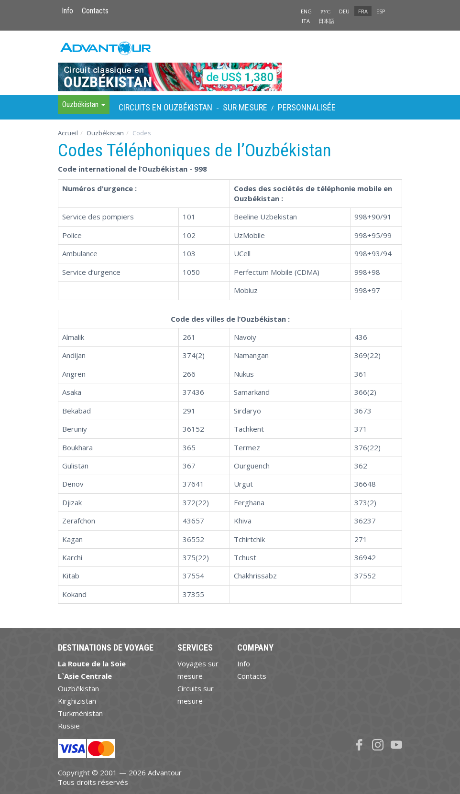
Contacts (95, 10)
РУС (325, 11)
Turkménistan (80, 713)
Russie (69, 725)
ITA (306, 20)
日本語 (326, 20)
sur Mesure (245, 107)
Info (67, 10)
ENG (306, 11)
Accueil (68, 133)
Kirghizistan (77, 701)
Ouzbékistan (105, 133)
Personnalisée (307, 107)
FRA (363, 11)
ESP (380, 11)
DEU (344, 11)
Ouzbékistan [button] (83, 104)
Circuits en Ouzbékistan (165, 107)
